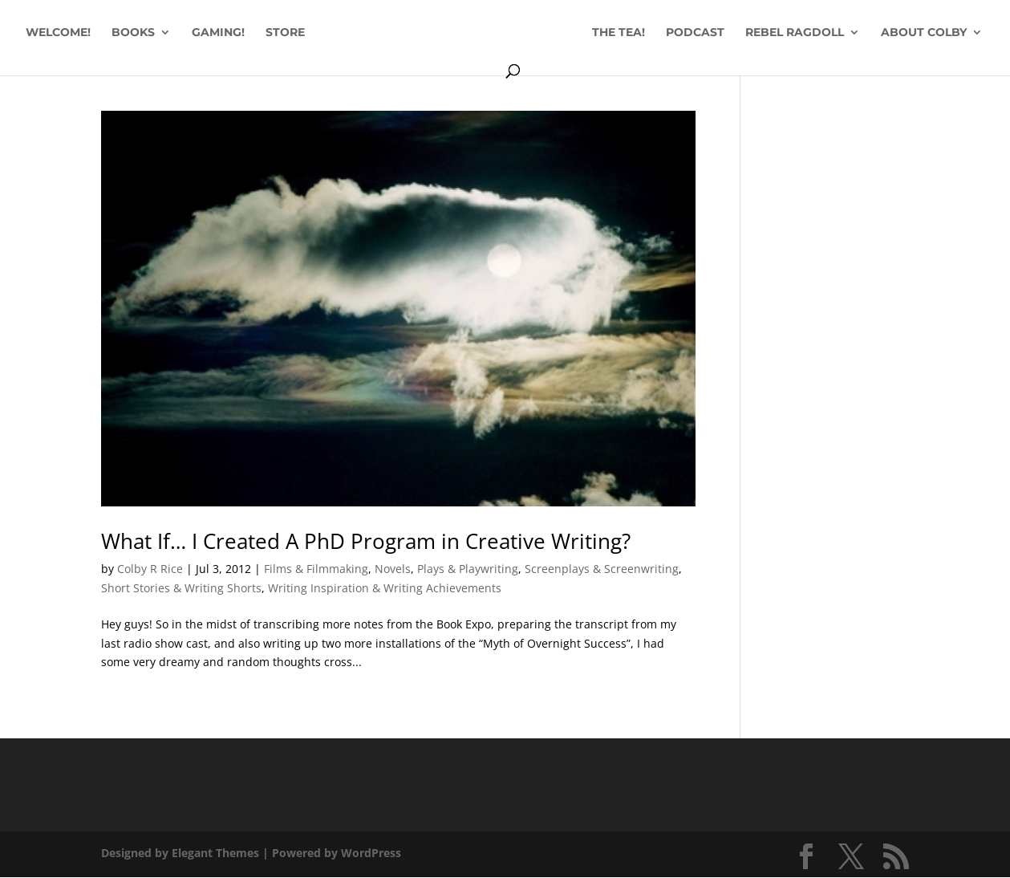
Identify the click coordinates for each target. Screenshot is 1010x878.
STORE (285, 32)
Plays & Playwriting (467, 568)
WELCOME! (58, 32)
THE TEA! (618, 32)
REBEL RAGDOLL (794, 32)
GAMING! (218, 32)
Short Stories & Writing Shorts (181, 587)
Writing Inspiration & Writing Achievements (384, 587)
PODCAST (695, 32)
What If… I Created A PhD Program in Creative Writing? (366, 540)
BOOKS (133, 32)
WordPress (371, 852)
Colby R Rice (150, 568)
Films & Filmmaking (316, 568)
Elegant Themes (215, 852)
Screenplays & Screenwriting (602, 568)
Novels (393, 568)
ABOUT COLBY (924, 32)
